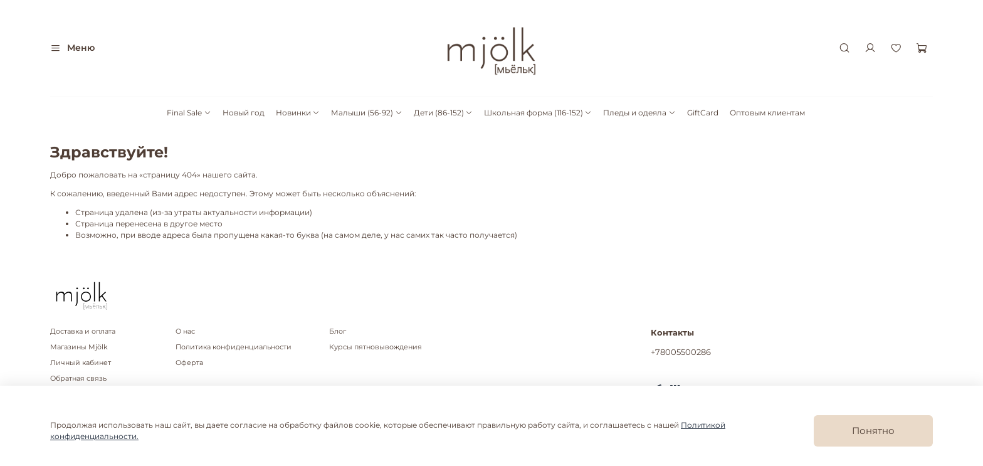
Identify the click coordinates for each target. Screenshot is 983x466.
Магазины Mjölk (79, 347)
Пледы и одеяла (639, 112)
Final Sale (189, 112)
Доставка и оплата (82, 331)
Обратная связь (78, 378)
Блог (337, 331)
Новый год (244, 112)
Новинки (298, 112)
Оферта (189, 363)
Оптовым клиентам (767, 112)
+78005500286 (681, 352)
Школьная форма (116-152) (538, 112)
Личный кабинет (80, 363)
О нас (185, 331)
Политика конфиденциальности (234, 347)
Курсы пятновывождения (375, 347)
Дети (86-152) (443, 112)
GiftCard (702, 112)
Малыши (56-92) (366, 112)
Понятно (873, 431)
